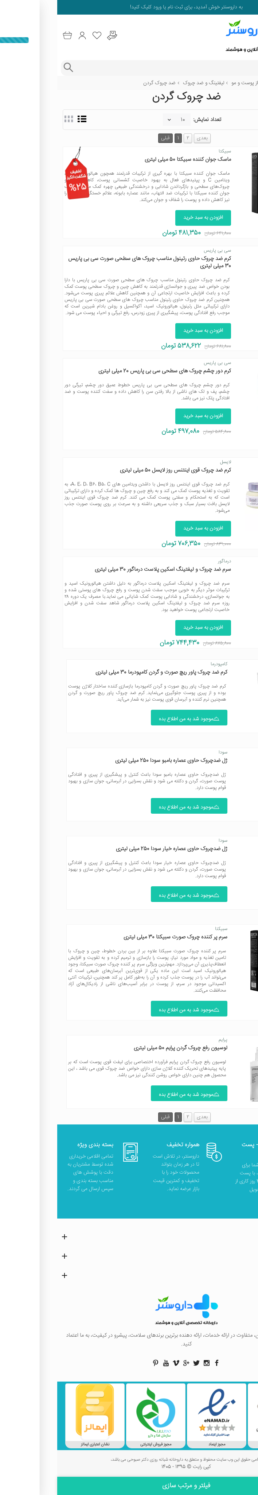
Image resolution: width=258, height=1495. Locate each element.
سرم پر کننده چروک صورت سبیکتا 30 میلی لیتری (118, 937)
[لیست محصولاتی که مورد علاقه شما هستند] (39, 35)
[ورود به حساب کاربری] (24, 35)
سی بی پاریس (160, 250)
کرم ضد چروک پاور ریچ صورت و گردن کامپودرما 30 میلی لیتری (104, 672)
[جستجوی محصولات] (136, 68)
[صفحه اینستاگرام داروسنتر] (149, 1363)
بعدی (145, 138)
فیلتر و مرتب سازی (129, 1486)
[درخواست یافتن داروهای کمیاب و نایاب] (54, 35)
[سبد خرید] (10, 35)
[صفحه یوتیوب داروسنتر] (108, 1363)
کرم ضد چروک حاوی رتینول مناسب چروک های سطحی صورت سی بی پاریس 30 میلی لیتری (92, 262)
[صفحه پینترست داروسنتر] (98, 1363)
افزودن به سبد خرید (146, 218)
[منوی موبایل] (248, 35)
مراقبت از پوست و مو (195, 83)
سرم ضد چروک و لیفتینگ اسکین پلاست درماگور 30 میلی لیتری (106, 569)
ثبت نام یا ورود (110, 7)
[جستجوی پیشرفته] (11, 68)
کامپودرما (161, 664)
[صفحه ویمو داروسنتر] (119, 1363)
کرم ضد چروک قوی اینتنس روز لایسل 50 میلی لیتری (118, 470)
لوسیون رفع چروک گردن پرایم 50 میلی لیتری (123, 1048)
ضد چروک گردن (102, 83)
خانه (248, 83)
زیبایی (229, 83)
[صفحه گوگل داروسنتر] (129, 1363)
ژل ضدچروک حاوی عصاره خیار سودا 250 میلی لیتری (114, 849)
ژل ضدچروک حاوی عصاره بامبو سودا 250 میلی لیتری (114, 760)
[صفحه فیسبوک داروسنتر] (160, 1363)
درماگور (167, 561)
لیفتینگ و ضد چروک (146, 83)
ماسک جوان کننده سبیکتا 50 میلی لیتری (130, 159)
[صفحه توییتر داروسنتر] (139, 1363)
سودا (165, 752)
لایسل (168, 462)
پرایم (165, 1039)
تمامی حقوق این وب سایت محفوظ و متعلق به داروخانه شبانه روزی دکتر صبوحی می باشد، (129, 1460)
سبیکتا (167, 151)
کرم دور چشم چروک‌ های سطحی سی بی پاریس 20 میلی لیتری (107, 371)
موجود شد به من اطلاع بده (132, 719)
